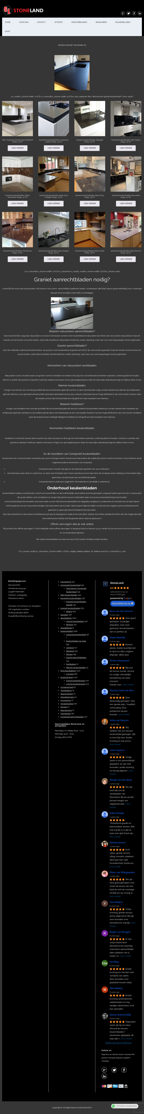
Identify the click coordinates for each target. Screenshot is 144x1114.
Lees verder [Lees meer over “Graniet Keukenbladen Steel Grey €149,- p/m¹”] (90, 203)
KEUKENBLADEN (122, 22)
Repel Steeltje (117, 637)
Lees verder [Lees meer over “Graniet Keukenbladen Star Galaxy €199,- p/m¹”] (126, 148)
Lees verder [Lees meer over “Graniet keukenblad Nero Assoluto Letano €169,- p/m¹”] (54, 148)
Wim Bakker (116, 988)
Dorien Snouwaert (119, 660)
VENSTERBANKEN (79, 22)
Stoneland (15, 289)
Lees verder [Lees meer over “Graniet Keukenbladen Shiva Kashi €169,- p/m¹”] (90, 259)
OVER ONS (23, 22)
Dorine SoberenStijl (120, 1014)
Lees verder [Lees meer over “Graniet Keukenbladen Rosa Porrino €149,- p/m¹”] (126, 259)
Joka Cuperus (117, 750)
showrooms (127, 528)
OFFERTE (58, 22)
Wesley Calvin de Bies (122, 690)
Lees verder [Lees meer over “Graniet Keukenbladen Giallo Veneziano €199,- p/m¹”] (17, 203)
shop (7, 31)
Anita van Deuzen (119, 720)
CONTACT (41, 22)
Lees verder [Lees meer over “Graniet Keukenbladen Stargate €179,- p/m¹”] (90, 148)
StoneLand (117, 582)
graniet (49, 350)
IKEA (77, 539)
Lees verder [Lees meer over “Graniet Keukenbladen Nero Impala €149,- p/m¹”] (54, 259)
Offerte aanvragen (61, 524)
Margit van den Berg (121, 780)
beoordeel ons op (122, 603)
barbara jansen (118, 842)
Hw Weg (114, 962)
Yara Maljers (116, 902)
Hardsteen (122, 438)
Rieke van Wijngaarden (122, 872)
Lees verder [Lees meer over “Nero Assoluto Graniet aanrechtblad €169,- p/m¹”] (17, 148)
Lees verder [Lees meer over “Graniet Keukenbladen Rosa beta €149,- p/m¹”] (126, 203)
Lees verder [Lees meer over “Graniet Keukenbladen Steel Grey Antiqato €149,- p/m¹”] (54, 203)
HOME (7, 22)
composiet (21, 458)
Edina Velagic (117, 813)
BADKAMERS (101, 22)
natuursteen (52, 289)
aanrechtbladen (102, 469)
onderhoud (40, 493)
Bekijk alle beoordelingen (119, 1042)
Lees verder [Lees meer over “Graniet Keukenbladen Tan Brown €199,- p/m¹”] (17, 259)
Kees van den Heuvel (121, 611)
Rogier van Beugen (120, 932)
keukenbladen (55, 390)
